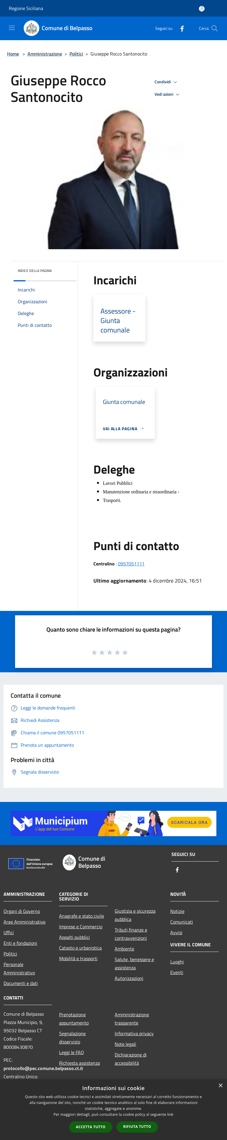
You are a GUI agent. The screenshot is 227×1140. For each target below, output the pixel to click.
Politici (76, 53)
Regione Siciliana (26, 8)
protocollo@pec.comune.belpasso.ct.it (43, 1068)
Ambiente (124, 948)
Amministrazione (44, 53)
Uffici (9, 932)
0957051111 (131, 563)
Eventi (176, 972)
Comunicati (181, 921)
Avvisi (176, 932)
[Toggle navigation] (11, 27)
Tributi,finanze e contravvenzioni (131, 934)
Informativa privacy (134, 1033)
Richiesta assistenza (79, 1062)
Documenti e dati (21, 983)
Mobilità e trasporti (78, 958)
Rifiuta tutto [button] (137, 1126)
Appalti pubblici (74, 937)
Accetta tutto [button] (91, 1126)
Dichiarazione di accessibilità (131, 1058)
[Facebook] (180, 28)
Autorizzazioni (129, 978)
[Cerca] (214, 28)
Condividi (167, 82)
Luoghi (177, 961)
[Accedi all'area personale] (202, 9)
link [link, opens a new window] (170, 1114)
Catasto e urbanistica (80, 947)
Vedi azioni (168, 94)
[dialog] (113, 1109)
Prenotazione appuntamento (74, 1018)
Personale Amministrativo (19, 968)
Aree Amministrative (25, 921)
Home (13, 53)
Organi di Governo (22, 911)
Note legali (125, 1044)
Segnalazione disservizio (72, 1037)
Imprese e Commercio (80, 926)
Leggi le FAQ (71, 1052)
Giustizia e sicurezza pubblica (135, 915)
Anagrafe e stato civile (81, 915)
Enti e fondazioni (20, 943)
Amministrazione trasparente (132, 1018)
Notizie (177, 911)
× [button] (220, 1086)
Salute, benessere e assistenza (134, 963)
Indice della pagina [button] (35, 270)
